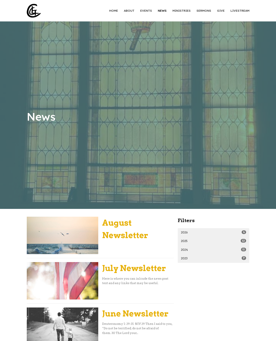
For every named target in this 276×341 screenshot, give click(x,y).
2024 (213, 250)
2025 (213, 241)
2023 (213, 258)
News (162, 10)
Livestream (239, 10)
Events (146, 10)
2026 (213, 232)
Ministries (181, 10)
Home (113, 10)
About (129, 10)
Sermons (204, 10)
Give (221, 10)
